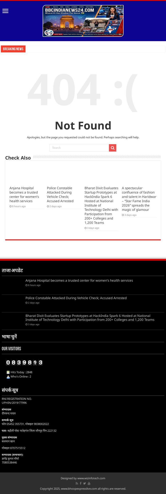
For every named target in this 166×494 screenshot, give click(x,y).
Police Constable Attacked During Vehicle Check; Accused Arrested (60, 194)
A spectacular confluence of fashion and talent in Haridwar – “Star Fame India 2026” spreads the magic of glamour (139, 199)
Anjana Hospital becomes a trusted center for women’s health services (24, 194)
